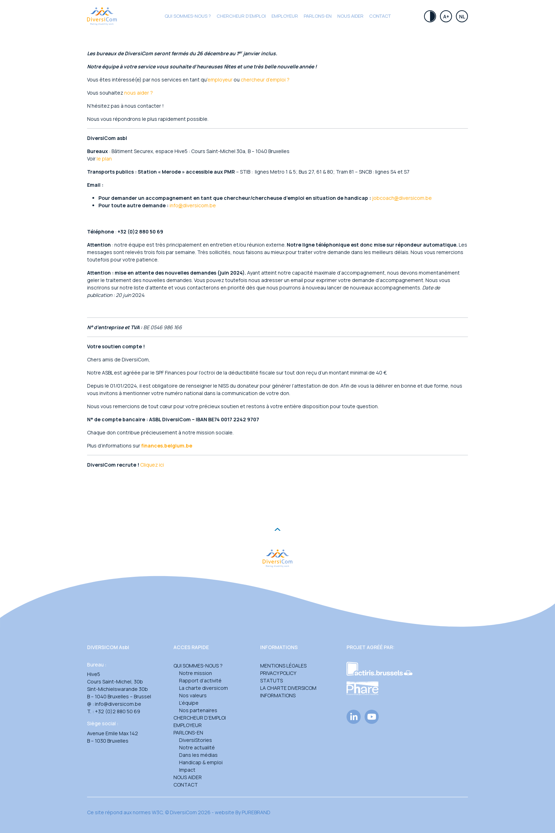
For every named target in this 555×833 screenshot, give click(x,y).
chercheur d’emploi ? (265, 79)
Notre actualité (197, 747)
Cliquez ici (152, 464)
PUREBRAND (256, 812)
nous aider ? (138, 92)
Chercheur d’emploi (199, 717)
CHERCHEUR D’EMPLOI (241, 16)
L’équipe (189, 702)
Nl (462, 16)
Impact (187, 769)
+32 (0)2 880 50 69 (117, 711)
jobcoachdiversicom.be (402, 198)
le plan (104, 158)
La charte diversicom (203, 688)
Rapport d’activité (200, 680)
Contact (380, 16)
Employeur (284, 16)
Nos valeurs (193, 695)
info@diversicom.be (118, 703)
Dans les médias (198, 755)
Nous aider (350, 16)
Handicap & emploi (201, 762)
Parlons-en (318, 16)
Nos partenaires (198, 710)
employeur (220, 79)
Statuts (271, 680)
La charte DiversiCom (288, 688)
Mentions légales (283, 665)
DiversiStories (195, 740)
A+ (446, 16)
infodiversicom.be (193, 205)
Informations (278, 695)
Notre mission (195, 673)
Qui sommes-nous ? (188, 16)
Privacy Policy (278, 673)
